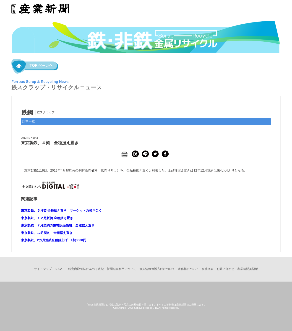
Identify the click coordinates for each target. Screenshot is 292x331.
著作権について (188, 269)
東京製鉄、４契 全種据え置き (49, 143)
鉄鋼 (27, 112)
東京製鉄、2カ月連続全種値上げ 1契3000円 (53, 240)
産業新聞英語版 (247, 269)
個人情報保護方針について (157, 269)
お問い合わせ (225, 269)
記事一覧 (28, 121)
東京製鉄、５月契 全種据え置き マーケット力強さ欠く (61, 210)
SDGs (59, 269)
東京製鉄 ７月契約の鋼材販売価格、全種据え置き (57, 225)
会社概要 (208, 269)
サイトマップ (43, 269)
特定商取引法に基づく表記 (86, 269)
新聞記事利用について (121, 269)
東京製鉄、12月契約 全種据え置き (47, 233)
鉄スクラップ (46, 112)
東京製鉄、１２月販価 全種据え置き (47, 218)
